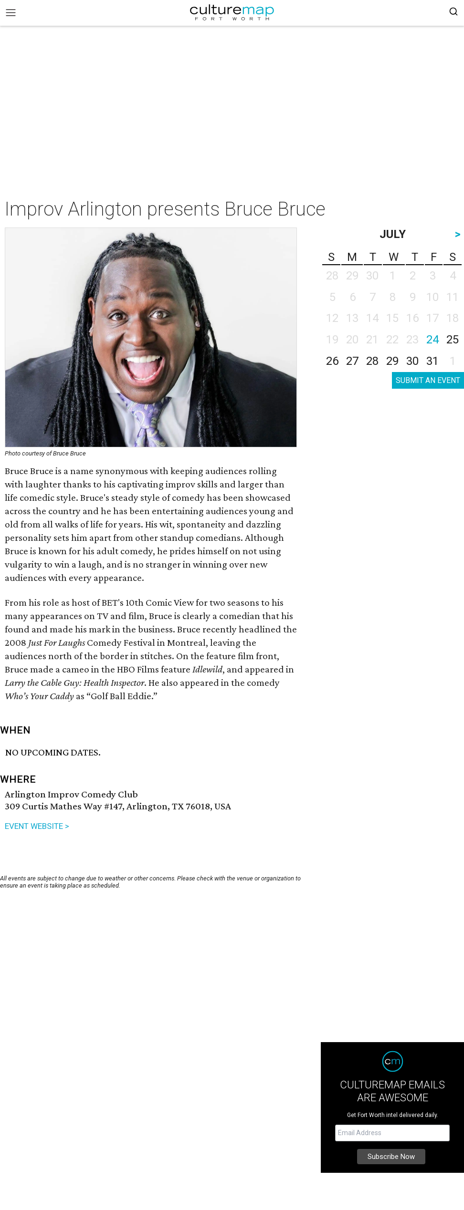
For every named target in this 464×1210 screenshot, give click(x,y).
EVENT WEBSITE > (37, 826)
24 (432, 339)
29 (392, 361)
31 (432, 361)
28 (372, 361)
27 (352, 361)
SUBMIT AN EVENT (428, 380)
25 (452, 339)
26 (332, 361)
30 (412, 361)
